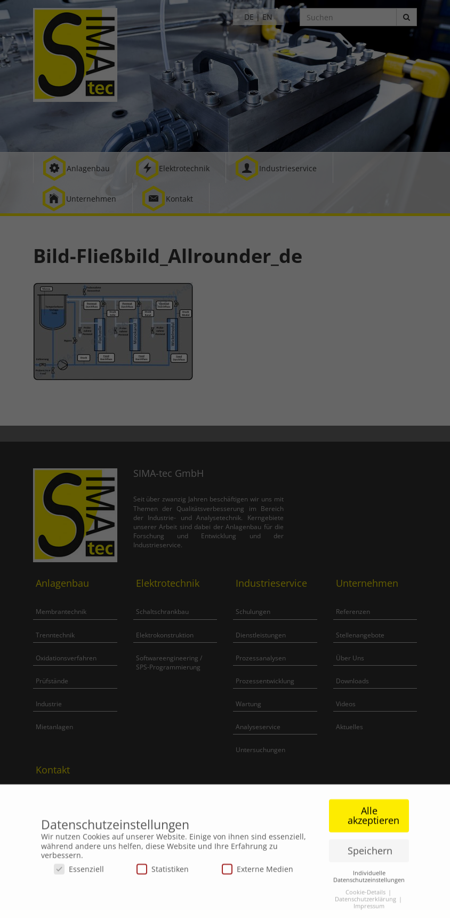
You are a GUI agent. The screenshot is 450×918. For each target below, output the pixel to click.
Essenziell (79, 872)
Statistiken (162, 872)
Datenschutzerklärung (366, 902)
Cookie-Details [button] (366, 895)
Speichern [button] (370, 854)
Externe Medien (257, 872)
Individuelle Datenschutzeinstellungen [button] (369, 880)
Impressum (368, 909)
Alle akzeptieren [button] (373, 819)
